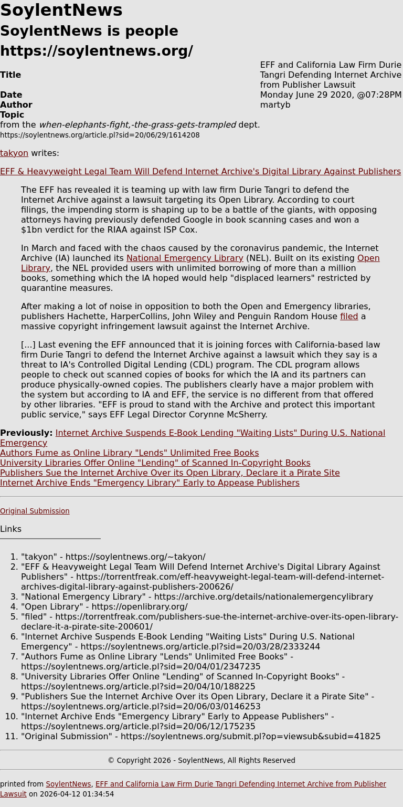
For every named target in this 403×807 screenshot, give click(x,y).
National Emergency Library (184, 258)
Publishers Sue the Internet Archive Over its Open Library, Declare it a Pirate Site (170, 473)
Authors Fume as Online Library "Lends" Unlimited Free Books (129, 453)
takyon (14, 153)
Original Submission (35, 511)
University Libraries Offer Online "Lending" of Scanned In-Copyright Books (155, 463)
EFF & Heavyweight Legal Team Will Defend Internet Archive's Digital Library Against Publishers (200, 171)
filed (349, 316)
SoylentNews (68, 784)
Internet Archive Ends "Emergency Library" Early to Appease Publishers (150, 483)
